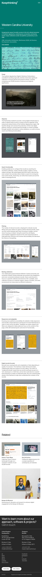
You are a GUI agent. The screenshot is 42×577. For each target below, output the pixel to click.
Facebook (24, 553)
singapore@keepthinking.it (29, 548)
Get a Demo (16, 568)
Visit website (5, 44)
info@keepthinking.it (7, 548)
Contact (4, 560)
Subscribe (6, 568)
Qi (2, 553)
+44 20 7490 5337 (6, 547)
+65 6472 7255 (26, 547)
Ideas (3, 557)
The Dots (24, 560)
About (3, 559)
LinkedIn (24, 559)
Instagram (24, 555)
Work (3, 555)
